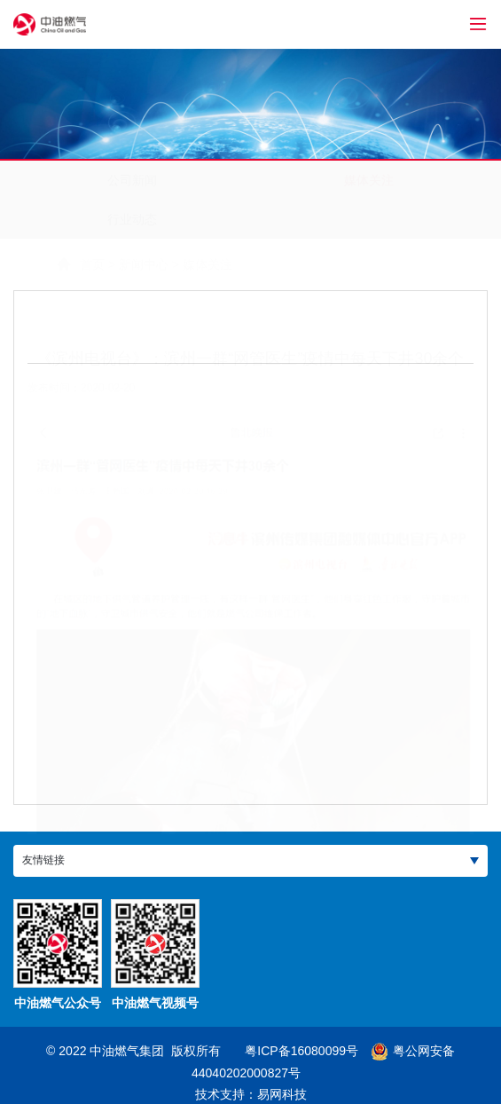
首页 (49, 264)
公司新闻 (132, 180)
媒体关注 (369, 180)
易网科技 (282, 1094)
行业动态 (132, 219)
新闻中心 (101, 264)
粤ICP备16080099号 (301, 1051)
